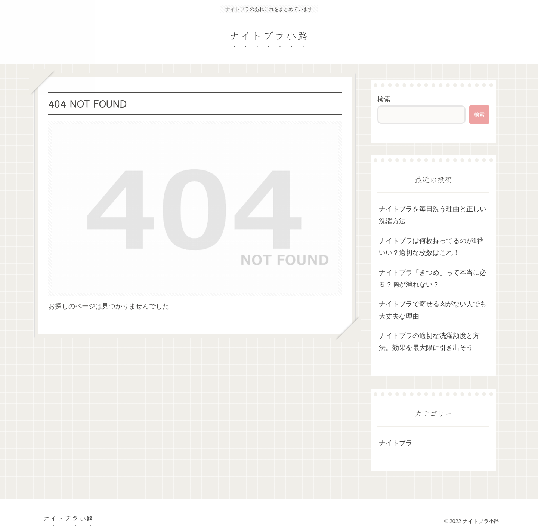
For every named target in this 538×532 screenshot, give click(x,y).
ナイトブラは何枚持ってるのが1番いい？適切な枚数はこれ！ (431, 246)
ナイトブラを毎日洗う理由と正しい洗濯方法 (432, 215)
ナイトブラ (395, 443)
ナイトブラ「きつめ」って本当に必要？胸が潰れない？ (432, 278)
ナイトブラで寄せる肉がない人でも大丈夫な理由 (432, 310)
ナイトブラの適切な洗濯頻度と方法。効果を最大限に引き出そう (429, 341)
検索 (384, 99)
